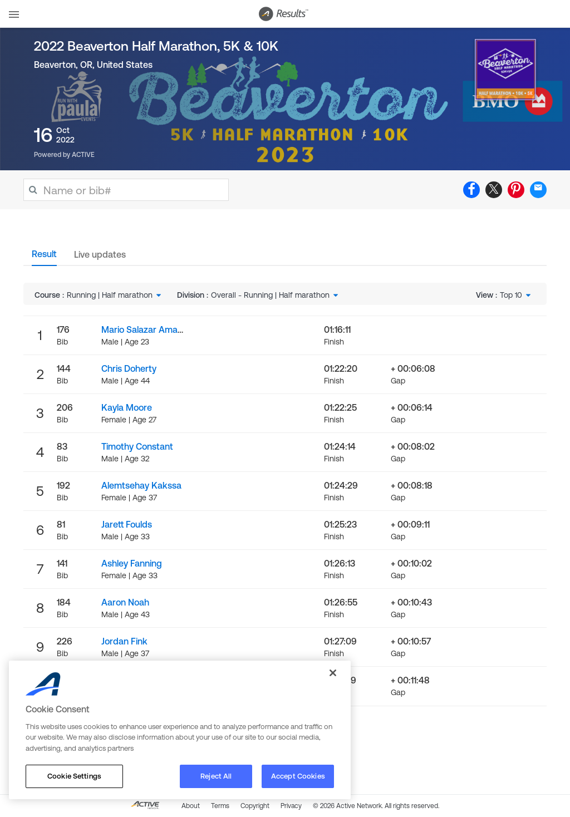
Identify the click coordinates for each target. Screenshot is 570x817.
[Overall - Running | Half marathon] (275, 295)
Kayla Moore (126, 407)
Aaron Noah (125, 602)
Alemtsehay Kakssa (141, 485)
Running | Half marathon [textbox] (110, 295)
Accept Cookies (298, 776)
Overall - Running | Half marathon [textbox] (270, 295)
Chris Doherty (128, 368)
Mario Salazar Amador (146, 329)
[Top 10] (516, 295)
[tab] (44, 257)
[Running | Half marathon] (115, 295)
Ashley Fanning (131, 563)
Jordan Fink (124, 641)
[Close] (333, 673)
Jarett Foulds (126, 524)
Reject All (216, 776)
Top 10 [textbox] (511, 295)
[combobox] (115, 295)
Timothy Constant (137, 446)
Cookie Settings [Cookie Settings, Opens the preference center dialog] (74, 776)
